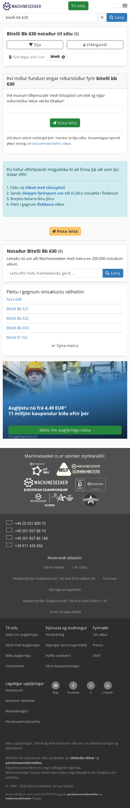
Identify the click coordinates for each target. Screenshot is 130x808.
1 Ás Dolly (79, 567)
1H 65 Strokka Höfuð (65, 612)
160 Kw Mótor (53, 567)
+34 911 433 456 (29, 545)
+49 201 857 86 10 (30, 530)
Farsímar (110, 578)
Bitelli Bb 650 (17, 327)
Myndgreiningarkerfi (65, 589)
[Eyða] (102, 17)
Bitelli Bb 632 (17, 318)
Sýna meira (65, 345)
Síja (35, 44)
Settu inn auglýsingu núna (65, 430)
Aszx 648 (14, 299)
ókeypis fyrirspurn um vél (46, 193)
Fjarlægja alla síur (27, 57)
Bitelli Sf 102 (16, 337)
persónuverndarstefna (82, 794)
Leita (117, 17)
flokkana (45, 204)
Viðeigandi (95, 44)
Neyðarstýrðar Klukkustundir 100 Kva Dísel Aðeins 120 (65, 601)
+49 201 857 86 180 (31, 538)
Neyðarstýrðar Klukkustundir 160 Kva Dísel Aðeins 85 (54, 578)
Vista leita (65, 122)
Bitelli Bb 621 (17, 308)
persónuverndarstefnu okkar (49, 143)
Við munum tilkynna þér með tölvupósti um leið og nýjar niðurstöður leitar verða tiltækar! (56, 98)
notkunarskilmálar (18, 798)
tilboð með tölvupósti (45, 187)
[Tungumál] (117, 5)
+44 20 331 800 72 (30, 523)
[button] (125, 5)
